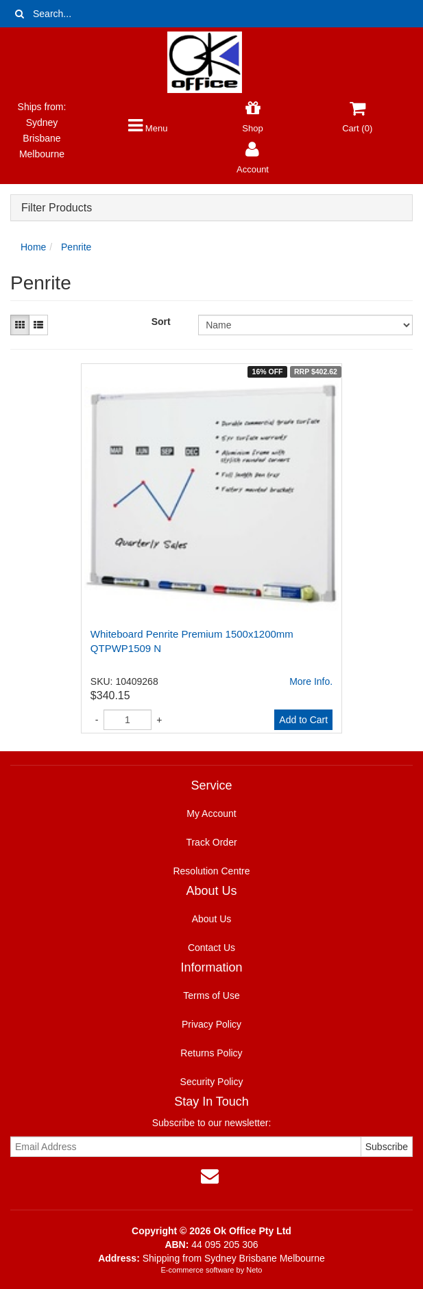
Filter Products (56, 207)
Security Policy (211, 1081)
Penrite (76, 247)
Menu (147, 128)
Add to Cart (303, 719)
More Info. (311, 681)
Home (33, 247)
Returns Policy (211, 1052)
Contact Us (211, 947)
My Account (211, 813)
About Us (212, 918)
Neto (254, 1270)
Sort (161, 321)
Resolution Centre (211, 870)
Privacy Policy (211, 1024)
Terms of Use (211, 995)
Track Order (211, 842)
